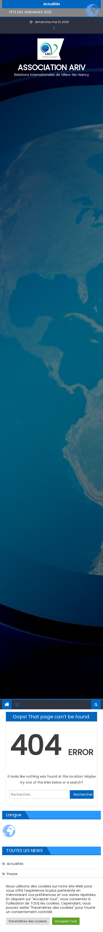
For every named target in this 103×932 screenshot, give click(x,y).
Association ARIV (51, 67)
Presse (12, 874)
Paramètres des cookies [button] (28, 921)
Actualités (15, 863)
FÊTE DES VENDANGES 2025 (30, 12)
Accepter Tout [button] (66, 921)
